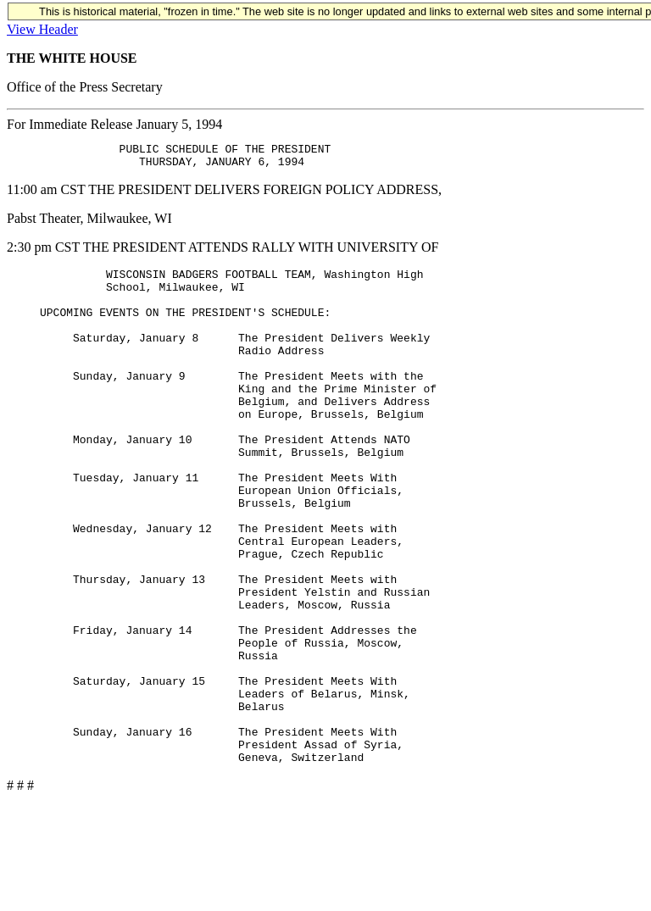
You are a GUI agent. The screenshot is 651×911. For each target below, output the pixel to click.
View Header (42, 29)
